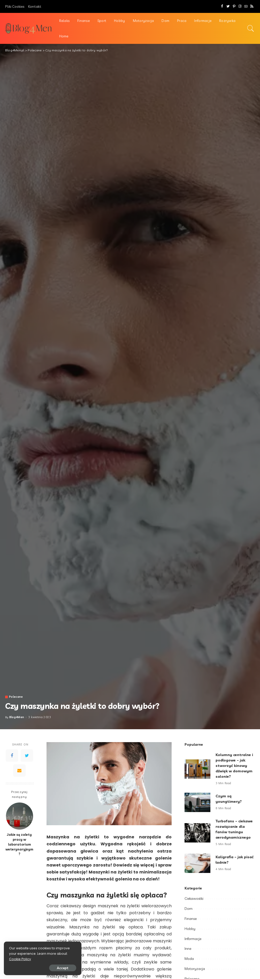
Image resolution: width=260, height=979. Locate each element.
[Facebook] (222, 6)
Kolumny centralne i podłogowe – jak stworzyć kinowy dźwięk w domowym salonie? (234, 765)
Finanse (191, 918)
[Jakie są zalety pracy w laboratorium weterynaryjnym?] (19, 816)
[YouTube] (246, 6)
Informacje (193, 938)
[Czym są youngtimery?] (197, 802)
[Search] (251, 28)
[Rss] (252, 6)
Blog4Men (16, 717)
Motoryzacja (195, 968)
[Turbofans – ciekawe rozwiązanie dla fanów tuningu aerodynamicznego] (197, 832)
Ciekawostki (194, 898)
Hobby (190, 928)
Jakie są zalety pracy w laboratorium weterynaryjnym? (19, 844)
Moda (189, 958)
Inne (188, 948)
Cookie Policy (20, 959)
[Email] (19, 770)
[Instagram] (240, 6)
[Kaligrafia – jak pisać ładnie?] (197, 863)
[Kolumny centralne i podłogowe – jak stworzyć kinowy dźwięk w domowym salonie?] (197, 769)
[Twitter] (228, 6)
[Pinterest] (234, 6)
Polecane (16, 696)
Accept (62, 968)
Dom (189, 908)
